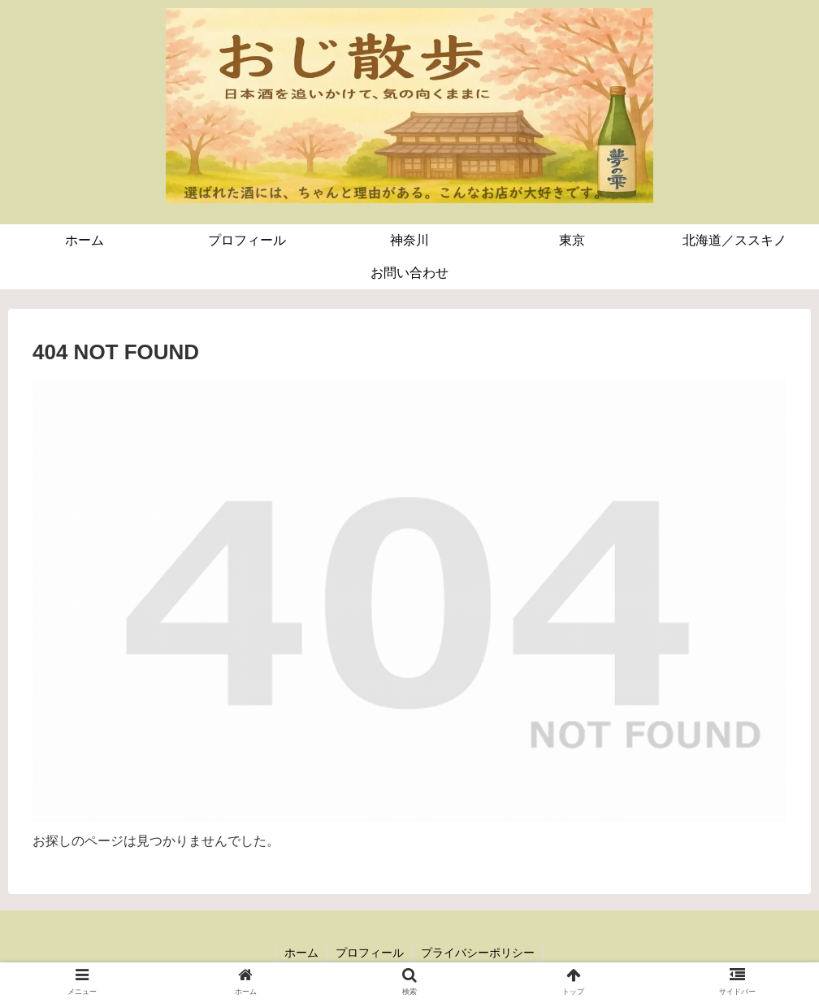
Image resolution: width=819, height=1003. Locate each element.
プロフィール (370, 952)
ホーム (301, 952)
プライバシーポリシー (478, 952)
